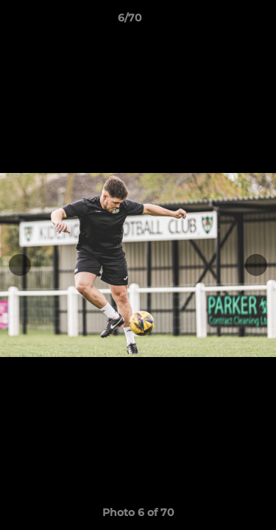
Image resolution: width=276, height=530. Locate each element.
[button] (223, 21)
